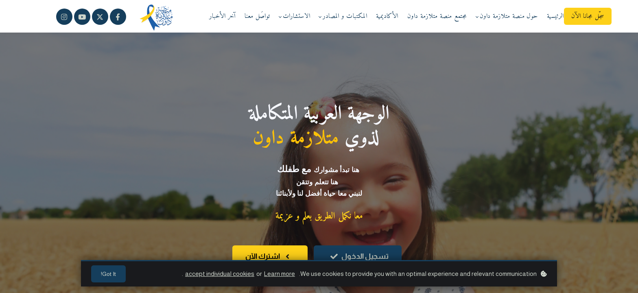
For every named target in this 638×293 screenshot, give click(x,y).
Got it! (108, 274)
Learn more (279, 273)
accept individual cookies (219, 273)
